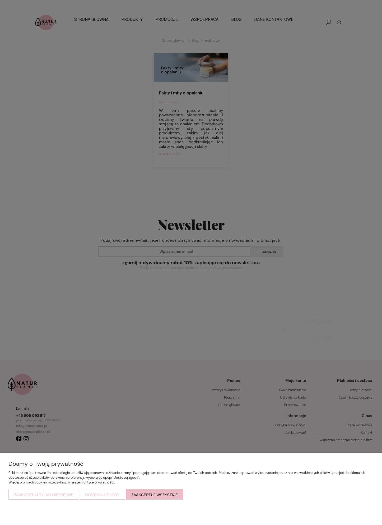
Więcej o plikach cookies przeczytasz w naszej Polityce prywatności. (61, 482)
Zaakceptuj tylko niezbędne (43, 495)
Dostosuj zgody (102, 495)
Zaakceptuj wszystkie (154, 495)
